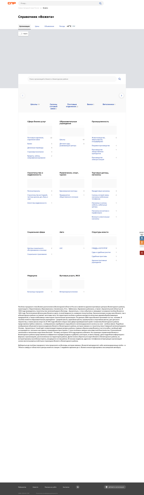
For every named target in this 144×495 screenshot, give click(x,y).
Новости (35, 487)
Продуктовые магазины (104, 154)
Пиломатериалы (39, 154)
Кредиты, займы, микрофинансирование (39, 120)
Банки (39, 107)
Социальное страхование (39, 217)
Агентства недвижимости (39, 166)
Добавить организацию (116, 487)
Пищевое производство (104, 109)
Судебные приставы (104, 219)
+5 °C (69, 26)
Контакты (66, 487)
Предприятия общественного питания (72, 159)
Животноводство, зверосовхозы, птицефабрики (104, 103)
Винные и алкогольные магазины (104, 181)
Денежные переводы (39, 111)
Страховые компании (39, 115)
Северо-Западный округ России (28, 8)
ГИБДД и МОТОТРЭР (104, 211)
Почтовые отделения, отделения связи (39, 102)
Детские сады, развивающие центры (72, 108)
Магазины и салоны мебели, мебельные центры (104, 168)
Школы (72, 103)
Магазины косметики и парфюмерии (104, 175)
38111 (142, 243)
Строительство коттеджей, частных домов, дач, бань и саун (39, 160)
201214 (141, 239)
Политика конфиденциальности (47, 493)
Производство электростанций (104, 121)
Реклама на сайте (50, 487)
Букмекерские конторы (72, 154)
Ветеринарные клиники (72, 255)
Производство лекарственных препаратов (104, 114)
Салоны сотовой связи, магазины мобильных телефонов (104, 160)
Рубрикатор (22, 487)
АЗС (72, 211)
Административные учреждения (104, 224)
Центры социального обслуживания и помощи (39, 212)
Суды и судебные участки (104, 215)
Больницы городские (39, 255)
